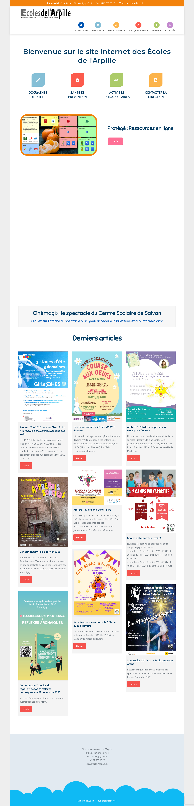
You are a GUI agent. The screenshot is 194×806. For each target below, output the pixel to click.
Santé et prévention (77, 95)
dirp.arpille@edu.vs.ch (131, 3)
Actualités (170, 30)
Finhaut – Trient (115, 30)
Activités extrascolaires (117, 95)
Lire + (115, 141)
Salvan (155, 30)
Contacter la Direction (156, 95)
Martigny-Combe (137, 30)
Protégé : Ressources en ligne (141, 128)
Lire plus (26, 465)
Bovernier (97, 30)
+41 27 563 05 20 (106, 3)
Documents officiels (38, 95)
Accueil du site (81, 30)
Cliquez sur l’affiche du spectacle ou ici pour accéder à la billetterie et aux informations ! (97, 321)
